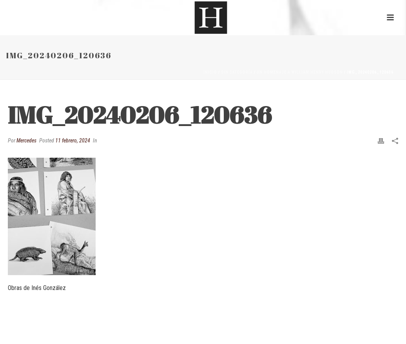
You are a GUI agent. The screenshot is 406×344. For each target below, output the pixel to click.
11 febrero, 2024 (72, 140)
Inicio (210, 72)
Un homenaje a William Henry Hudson (300, 72)
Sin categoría (237, 72)
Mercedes (26, 140)
